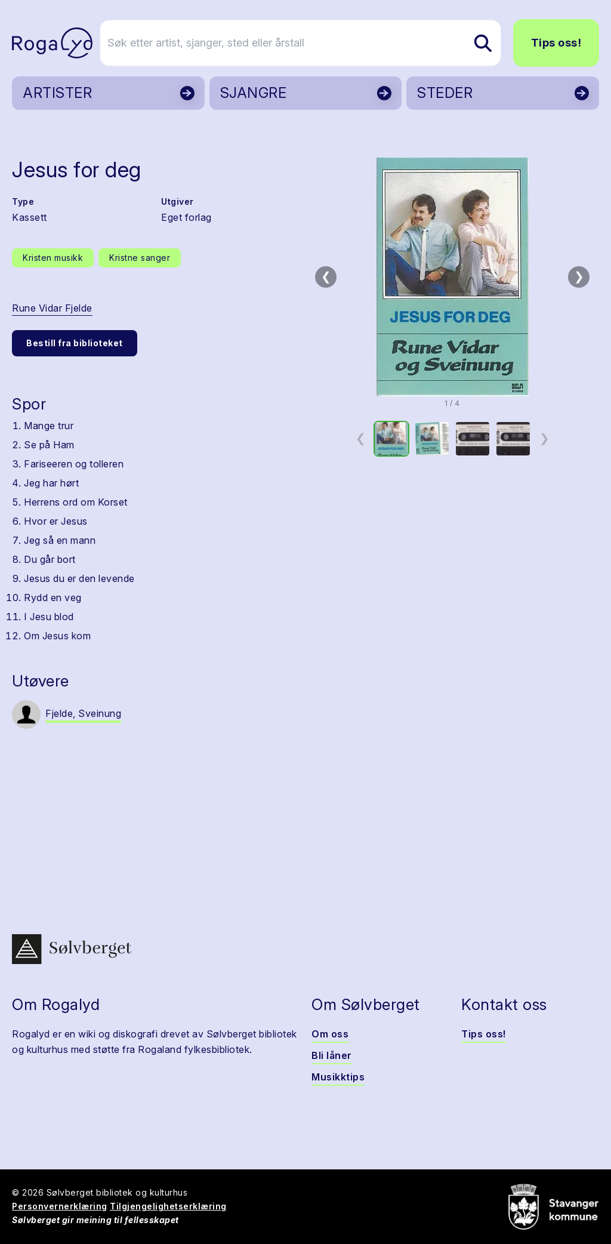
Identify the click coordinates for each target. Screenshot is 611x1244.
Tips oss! (556, 42)
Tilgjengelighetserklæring (168, 1206)
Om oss (329, 1034)
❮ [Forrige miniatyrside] (361, 438)
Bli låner (331, 1055)
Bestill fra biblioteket (74, 343)
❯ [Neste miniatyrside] (544, 438)
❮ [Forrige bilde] (326, 276)
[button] (452, 277)
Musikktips (338, 1077)
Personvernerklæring (59, 1206)
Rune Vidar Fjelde (52, 308)
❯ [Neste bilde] (579, 276)
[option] (391, 439)
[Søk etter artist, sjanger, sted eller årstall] (311, 43)
